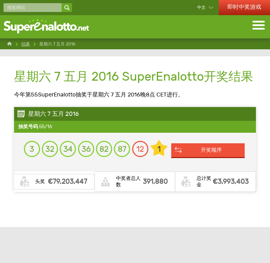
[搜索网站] (33, 7)
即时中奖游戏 (244, 7)
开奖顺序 (138, 193)
